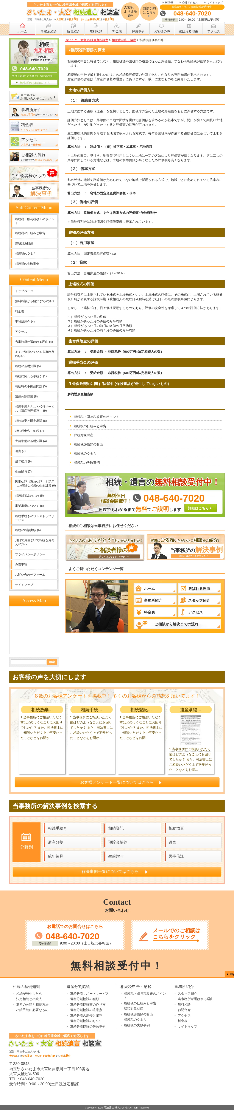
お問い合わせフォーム (30, 574)
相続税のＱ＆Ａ (85, 453)
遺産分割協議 (26, 396)
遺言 (20, 451)
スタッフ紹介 (187, 993)
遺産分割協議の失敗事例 (88, 1026)
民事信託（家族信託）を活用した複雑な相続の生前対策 (35, 483)
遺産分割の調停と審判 (86, 1015)
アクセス (21, 331)
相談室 (72, 12)
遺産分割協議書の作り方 (88, 1004)
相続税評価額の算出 (88, 444)
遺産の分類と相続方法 (32, 1004)
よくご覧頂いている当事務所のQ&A (34, 353)
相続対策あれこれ (29, 495)
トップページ (24, 291)
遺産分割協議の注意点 (86, 1010)
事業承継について (29, 505)
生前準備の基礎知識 (31, 441)
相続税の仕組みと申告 (90, 426)
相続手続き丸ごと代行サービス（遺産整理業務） (34, 408)
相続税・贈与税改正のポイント (96, 417)
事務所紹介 (25, 321)
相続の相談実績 (28, 530)
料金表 (19, 311)
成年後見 (23, 461)
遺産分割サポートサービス (89, 993)
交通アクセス (190, 2)
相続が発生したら (29, 993)
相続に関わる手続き (31, 376)
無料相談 (184, 1004)
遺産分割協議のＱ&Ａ (85, 1021)
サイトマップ (215, 2)
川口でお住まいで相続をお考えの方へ (34, 542)
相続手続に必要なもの (32, 1010)
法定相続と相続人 (29, 999)
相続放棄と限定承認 (31, 420)
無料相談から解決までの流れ (34, 301)
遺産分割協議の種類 (84, 999)
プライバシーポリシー (30, 554)
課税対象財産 (83, 435)
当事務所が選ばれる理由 (34, 341)
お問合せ (184, 1010)
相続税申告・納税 (29, 431)
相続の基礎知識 (28, 366)
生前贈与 (23, 471)
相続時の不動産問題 (31, 386)
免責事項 (21, 564)
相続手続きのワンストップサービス (34, 518)
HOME (169, 2)
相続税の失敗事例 (87, 462)
